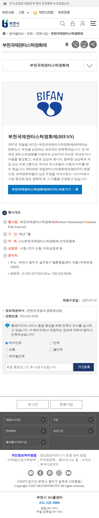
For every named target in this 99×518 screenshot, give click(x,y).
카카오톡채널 (50, 473)
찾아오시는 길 (68, 460)
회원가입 (66, 404)
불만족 (56, 349)
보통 (10, 349)
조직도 (86, 460)
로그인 (33, 404)
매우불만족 (15, 356)
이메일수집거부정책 (22, 460)
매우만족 (13, 343)
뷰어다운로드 (49, 464)
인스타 (59, 473)
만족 (55, 343)
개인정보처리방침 (24, 455)
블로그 (31, 473)
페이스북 (40, 473)
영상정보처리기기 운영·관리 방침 (63, 455)
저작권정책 (47, 460)
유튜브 (68, 473)
